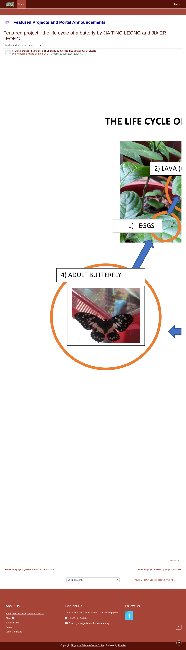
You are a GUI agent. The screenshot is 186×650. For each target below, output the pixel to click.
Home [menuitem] (21, 4)
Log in (177, 4)
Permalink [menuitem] (174, 560)
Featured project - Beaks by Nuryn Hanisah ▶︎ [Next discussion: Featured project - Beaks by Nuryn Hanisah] (159, 569)
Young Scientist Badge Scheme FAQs (25, 613)
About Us (10, 618)
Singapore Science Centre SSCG (32, 54)
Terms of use (12, 622)
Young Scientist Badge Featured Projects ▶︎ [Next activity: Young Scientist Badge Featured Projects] (155, 580)
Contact (9, 627)
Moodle (121, 645)
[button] (178, 627)
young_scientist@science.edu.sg (92, 623)
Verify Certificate (14, 631)
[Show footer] (178, 642)
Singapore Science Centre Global (87, 645)
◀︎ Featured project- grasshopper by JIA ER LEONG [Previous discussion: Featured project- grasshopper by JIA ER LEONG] (29, 569)
